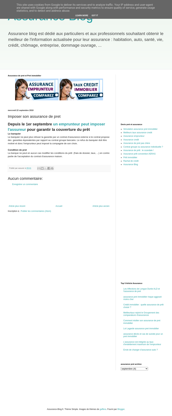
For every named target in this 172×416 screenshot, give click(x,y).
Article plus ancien (101, 206)
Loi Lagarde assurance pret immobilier (141, 328)
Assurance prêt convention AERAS (139, 154)
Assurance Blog (130, 164)
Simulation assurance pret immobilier (140, 129)
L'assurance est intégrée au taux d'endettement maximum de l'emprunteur (142, 343)
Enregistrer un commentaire (25, 184)
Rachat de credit (130, 161)
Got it (95, 15)
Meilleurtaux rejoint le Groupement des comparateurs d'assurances (141, 313)
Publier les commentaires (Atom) (36, 211)
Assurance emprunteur (133, 136)
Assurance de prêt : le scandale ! (138, 150)
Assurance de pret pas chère (136, 143)
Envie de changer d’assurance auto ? (140, 350)
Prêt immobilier (130, 157)
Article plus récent (17, 206)
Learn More (81, 15)
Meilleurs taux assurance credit (137, 132)
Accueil (59, 206)
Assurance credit (131, 139)
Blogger (121, 409)
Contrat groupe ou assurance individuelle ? (143, 147)
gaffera (103, 409)
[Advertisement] (68, 60)
